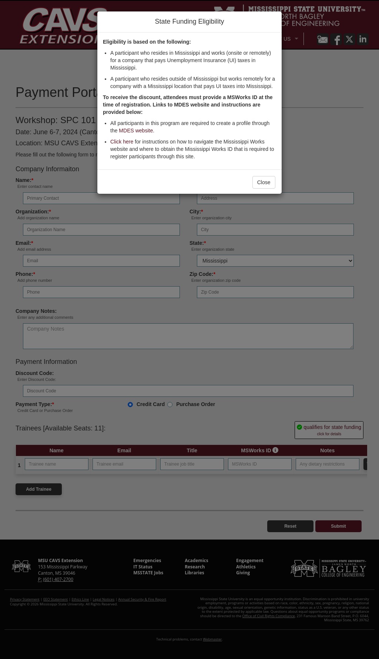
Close (264, 182)
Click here (121, 142)
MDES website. (136, 131)
